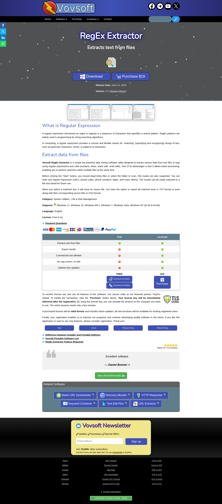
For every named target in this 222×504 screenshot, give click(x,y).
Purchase (77, 19)
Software (61, 19)
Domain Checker (111, 465)
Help (59, 328)
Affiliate (65, 465)
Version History (118, 91)
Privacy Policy (128, 328)
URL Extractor (146, 403)
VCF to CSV (157, 475)
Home (48, 19)
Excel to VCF (156, 465)
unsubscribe (117, 452)
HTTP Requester (151, 395)
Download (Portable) (119, 285)
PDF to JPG (157, 470)
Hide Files (111, 470)
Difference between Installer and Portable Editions (73, 335)
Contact (108, 19)
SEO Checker (111, 461)
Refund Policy (162, 328)
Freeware (65, 479)
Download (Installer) (119, 279)
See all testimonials (111, 375)
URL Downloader (111, 475)
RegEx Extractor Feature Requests (64, 341)
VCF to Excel (156, 479)
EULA (93, 328)
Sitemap (65, 484)
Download (91, 76)
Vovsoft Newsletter (106, 425)
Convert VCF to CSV (111, 484)
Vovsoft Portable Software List (62, 338)
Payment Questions (56, 223)
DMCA (65, 475)
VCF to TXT (157, 484)
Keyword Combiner (79, 403)
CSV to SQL (157, 461)
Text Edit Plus (114, 403)
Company (93, 19)
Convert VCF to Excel (111, 479)
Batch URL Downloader (75, 395)
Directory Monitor (115, 395)
